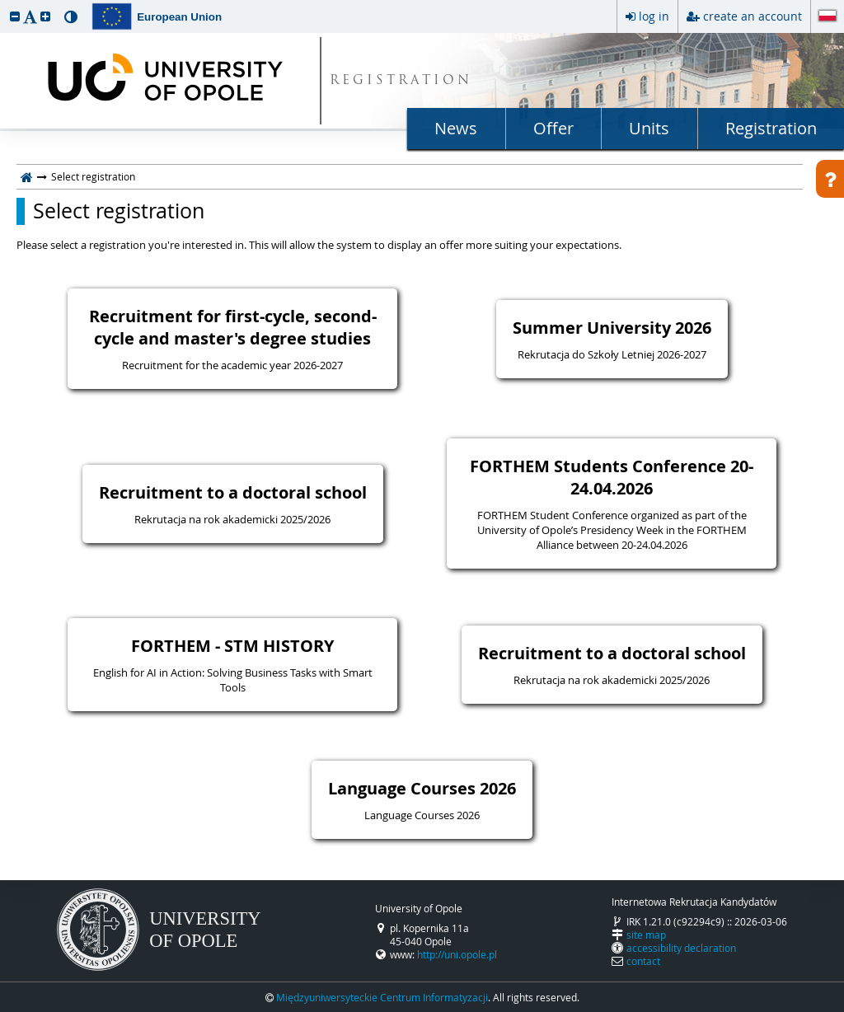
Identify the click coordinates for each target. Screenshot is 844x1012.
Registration (771, 128)
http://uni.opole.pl (457, 954)
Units (649, 128)
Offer (553, 128)
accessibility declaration (681, 947)
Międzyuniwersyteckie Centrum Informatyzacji (382, 997)
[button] (15, 16)
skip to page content (4, 4)
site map (646, 934)
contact (643, 960)
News (455, 128)
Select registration (118, 211)
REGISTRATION (401, 81)
